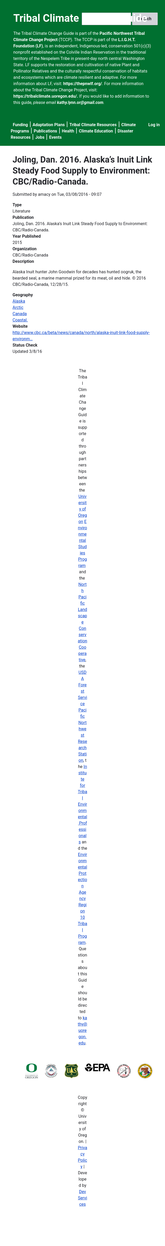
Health (68, 131)
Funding (20, 124)
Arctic (18, 307)
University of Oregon (82, 509)
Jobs (39, 137)
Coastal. (20, 320)
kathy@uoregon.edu (82, 1030)
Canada (20, 313)
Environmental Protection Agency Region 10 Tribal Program (82, 898)
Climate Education (96, 131)
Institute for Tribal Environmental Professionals (82, 804)
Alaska (19, 301)
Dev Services (82, 1198)
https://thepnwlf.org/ (82, 83)
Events (55, 137)
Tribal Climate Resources (93, 124)
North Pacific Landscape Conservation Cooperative (82, 622)
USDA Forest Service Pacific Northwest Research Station (82, 716)
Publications (45, 131)
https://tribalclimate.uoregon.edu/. (45, 96)
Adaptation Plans (49, 124)
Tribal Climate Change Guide (80, 18)
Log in (154, 124)
